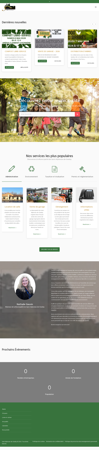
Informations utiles (87, 209)
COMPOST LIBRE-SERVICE (15, 51)
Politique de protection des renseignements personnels (81, 442)
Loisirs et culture (7, 418)
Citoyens (4, 414)
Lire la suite (58, 61)
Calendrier (5, 426)
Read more (12, 228)
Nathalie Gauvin (25, 305)
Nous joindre (5, 430)
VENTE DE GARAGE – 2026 (49, 51)
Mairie (4, 410)
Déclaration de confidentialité (55, 442)
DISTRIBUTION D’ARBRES (81, 51)
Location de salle (12, 207)
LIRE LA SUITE (24, 67)
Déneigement (62, 207)
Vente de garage (37, 207)
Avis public (5, 422)
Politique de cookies (39, 442)
